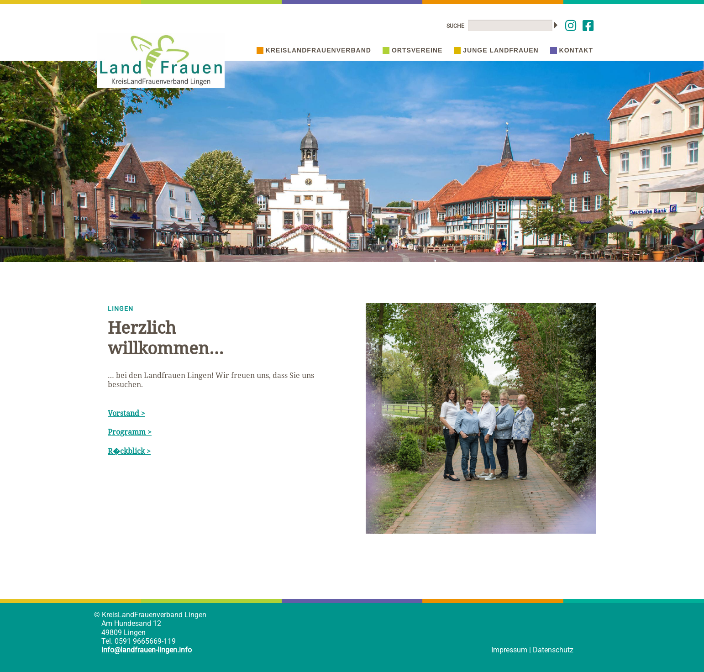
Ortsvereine (412, 50)
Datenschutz (553, 650)
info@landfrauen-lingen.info (146, 650)
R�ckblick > (129, 451)
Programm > (130, 432)
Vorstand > (126, 413)
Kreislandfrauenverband (314, 50)
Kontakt (571, 50)
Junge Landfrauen (496, 50)
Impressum (509, 650)
